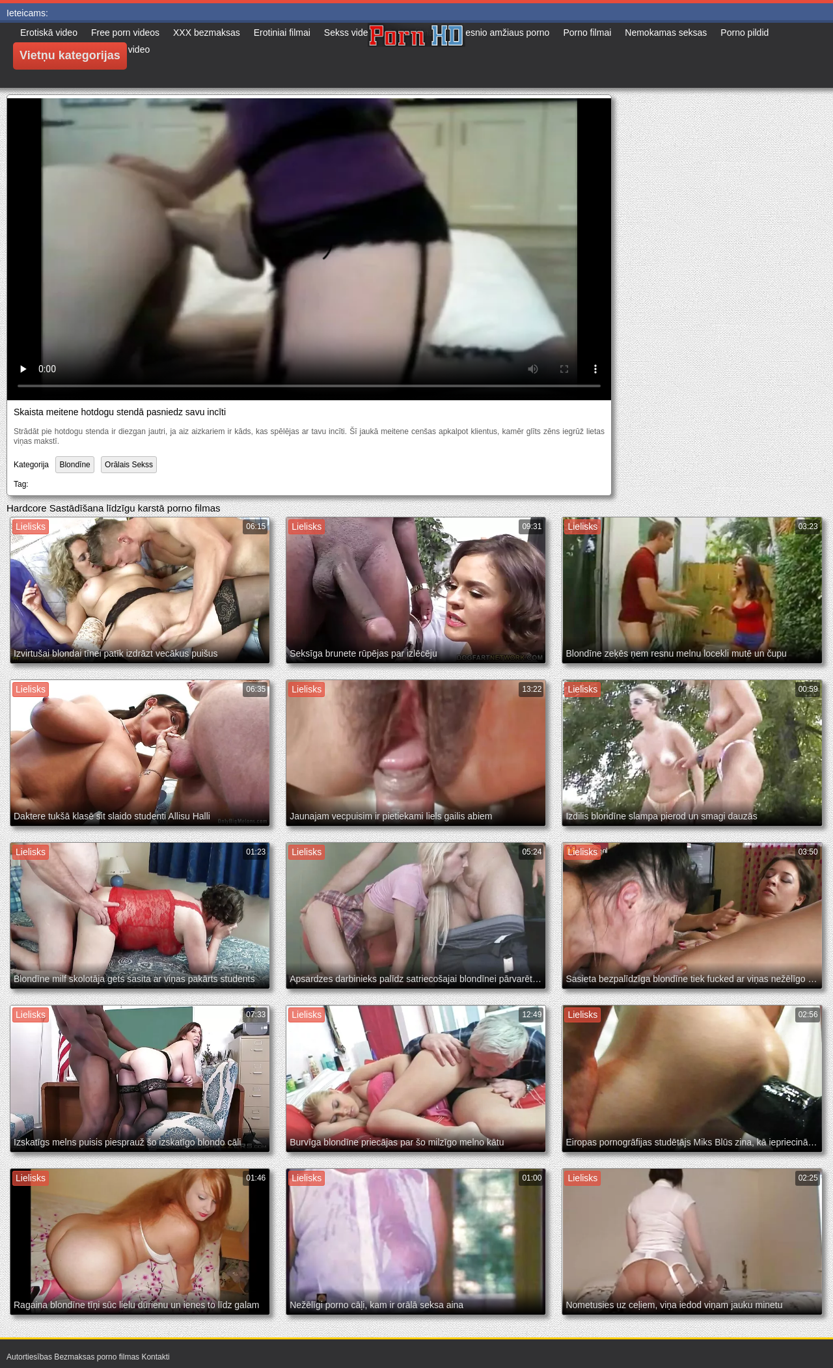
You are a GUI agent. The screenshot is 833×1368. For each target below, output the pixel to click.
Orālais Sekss (129, 464)
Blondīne (74, 464)
